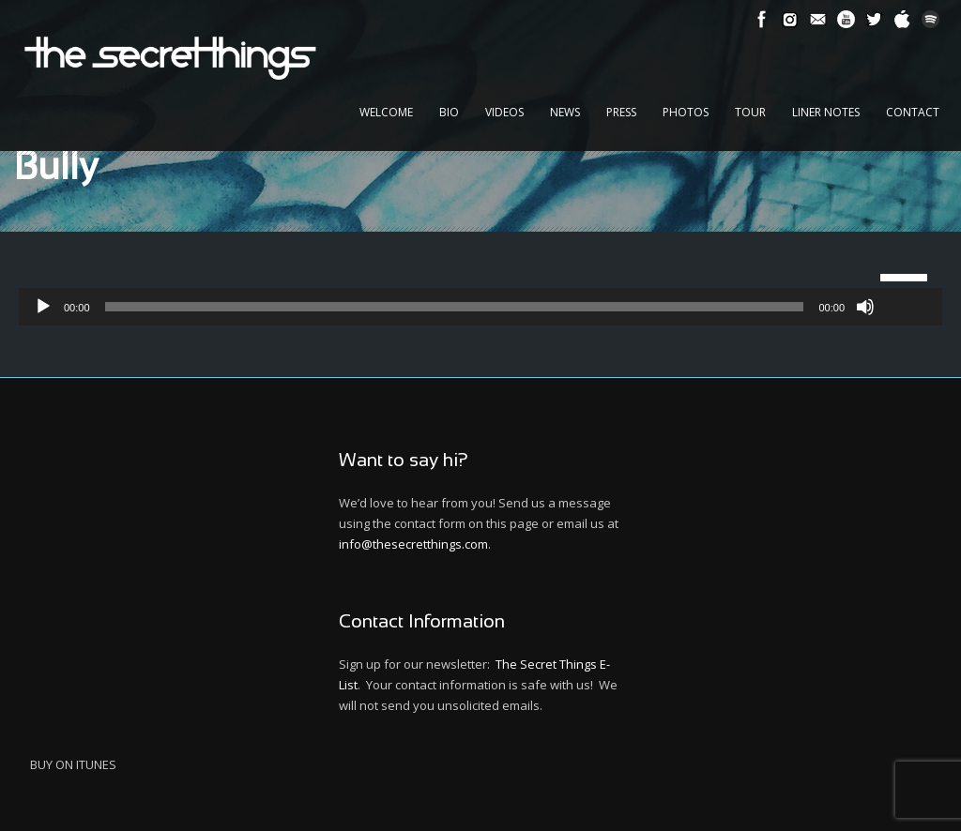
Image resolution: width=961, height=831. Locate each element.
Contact (912, 112)
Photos (686, 112)
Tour (750, 112)
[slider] (454, 306)
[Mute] (865, 306)
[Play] (43, 306)
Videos (504, 112)
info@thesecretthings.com (413, 544)
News (565, 112)
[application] (480, 306)
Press (621, 112)
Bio (449, 112)
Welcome (386, 112)
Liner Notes (826, 112)
